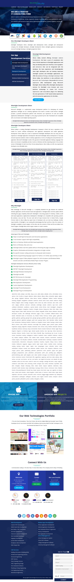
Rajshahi (40, 357)
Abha (19, 296)
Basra (47, 303)
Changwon (19, 311)
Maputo (18, 342)
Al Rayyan (25, 298)
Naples (31, 348)
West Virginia (40, 379)
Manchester (53, 340)
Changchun (59, 309)
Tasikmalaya (32, 370)
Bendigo (26, 305)
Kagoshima (14, 329)
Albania (39, 298)
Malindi (33, 340)
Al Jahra (21, 298)
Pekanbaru (31, 355)
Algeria (56, 298)
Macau (13, 338)
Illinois (13, 327)
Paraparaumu (20, 355)
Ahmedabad (55, 296)
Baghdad (21, 301)
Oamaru (42, 351)
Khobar (53, 331)
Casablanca (26, 309)
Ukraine (60, 372)
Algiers (60, 298)
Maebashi (40, 338)
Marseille (35, 342)
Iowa (40, 327)
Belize (22, 305)
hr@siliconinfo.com (36, 484)
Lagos (30, 333)
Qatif (25, 357)
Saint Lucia (49, 359)
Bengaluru (31, 305)
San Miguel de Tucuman (44, 362)
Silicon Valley (45, 580)
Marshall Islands (42, 342)
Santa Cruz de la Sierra (22, 364)
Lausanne (14, 335)
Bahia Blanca (33, 301)
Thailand (60, 370)
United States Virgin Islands (55, 375)
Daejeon (17, 314)
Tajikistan (50, 368)
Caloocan (27, 307)
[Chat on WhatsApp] (54, 518)
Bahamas (27, 301)
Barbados (30, 303)
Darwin (46, 314)
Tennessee (51, 370)
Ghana (53, 320)
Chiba (50, 311)
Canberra (49, 307)
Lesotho (24, 335)
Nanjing (13, 348)
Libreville (39, 335)
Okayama (50, 351)
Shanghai (17, 368)
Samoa (13, 362)
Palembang (27, 353)
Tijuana (38, 372)
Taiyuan (45, 368)
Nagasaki (25, 346)
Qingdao (29, 357)
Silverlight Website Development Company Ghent (23, 151)
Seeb (25, 366)
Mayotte (47, 344)
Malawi (16, 340)
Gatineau (18, 320)
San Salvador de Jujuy (56, 362)
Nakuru (45, 346)
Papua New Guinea (57, 353)
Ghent (60, 320)
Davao (50, 314)
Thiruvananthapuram (21, 372)
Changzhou (25, 311)
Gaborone (59, 318)
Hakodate (51, 322)
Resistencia (18, 359)
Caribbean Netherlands (17, 309)
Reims (60, 357)
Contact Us (16, 27)
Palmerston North (41, 353)
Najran (41, 346)
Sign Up (19, 203)
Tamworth (14, 370)
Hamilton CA (34, 325)
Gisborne (19, 322)
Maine (45, 338)
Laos (46, 333)
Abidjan (23, 296)
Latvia (54, 333)
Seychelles (56, 366)
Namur (54, 346)
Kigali (57, 331)
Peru (47, 355)
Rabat (35, 357)
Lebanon (19, 335)
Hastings (53, 325)
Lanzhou (42, 333)
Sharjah (22, 368)
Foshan (50, 318)
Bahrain (39, 301)
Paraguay (14, 355)
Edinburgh (27, 316)
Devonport (14, 316)
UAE (51, 372)
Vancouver (20, 377)
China (60, 311)
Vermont (39, 377)
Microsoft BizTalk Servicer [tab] (19, 77)
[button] (5, 24)
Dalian (24, 314)
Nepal (60, 348)
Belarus (13, 305)
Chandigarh (53, 309)
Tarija (27, 370)
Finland (37, 318)
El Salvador (47, 316)
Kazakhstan (14, 331)
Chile (54, 311)
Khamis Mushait (42, 331)
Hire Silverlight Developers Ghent (35, 123)
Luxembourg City (49, 335)
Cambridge (39, 307)
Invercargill (35, 327)
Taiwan (40, 368)
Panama (49, 353)
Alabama (31, 298)
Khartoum (48, 331)
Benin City (40, 305)
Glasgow (29, 322)
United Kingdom (30, 375)
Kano (39, 329)
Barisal (40, 303)
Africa (50, 296)
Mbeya (51, 344)
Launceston (59, 333)
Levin (32, 335)
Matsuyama (30, 344)
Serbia (46, 366)
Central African (42, 309)
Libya (43, 335)
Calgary (17, 307)
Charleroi (31, 311)
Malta (37, 340)
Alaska (35, 298)
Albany (43, 298)
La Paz (55, 335)
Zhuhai (41, 381)
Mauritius (42, 344)
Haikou (44, 322)
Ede (23, 316)
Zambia (32, 381)
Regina (56, 357)
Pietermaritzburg (16, 357)
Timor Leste (43, 372)
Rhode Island (29, 359)
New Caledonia (31, 351)
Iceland (57, 325)
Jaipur (48, 327)
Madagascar (30, 338)
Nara (36, 348)
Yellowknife (23, 381)
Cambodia (33, 307)
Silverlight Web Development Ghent (20, 123)
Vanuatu (25, 377)
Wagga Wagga (45, 377)
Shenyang (27, 368)
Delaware (55, 314)
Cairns (60, 305)
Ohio (46, 351)
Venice (34, 377)
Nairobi (34, 346)
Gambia (14, 320)
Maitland (50, 338)
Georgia (34, 320)
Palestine (33, 353)
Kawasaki (55, 329)
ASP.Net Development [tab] (18, 84)
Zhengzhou (37, 381)
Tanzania (23, 370)
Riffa (33, 359)
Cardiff (60, 307)
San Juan (18, 362)
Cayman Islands (34, 309)
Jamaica (52, 327)
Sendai (34, 366)
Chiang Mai (46, 311)
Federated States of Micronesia (24, 318)
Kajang (19, 329)
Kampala (29, 329)
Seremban (51, 366)
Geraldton (43, 320)
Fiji (33, 318)
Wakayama (59, 377)
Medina (14, 346)
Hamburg (23, 325)
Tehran (42, 370)
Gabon (54, 318)
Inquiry (61, 7)
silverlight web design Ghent (44, 125)
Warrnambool (15, 379)
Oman (60, 351)
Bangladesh (24, 303)
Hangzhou (40, 325)
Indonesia (30, 327)
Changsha (14, 311)
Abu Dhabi (27, 296)
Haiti (48, 322)
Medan (60, 344)
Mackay (24, 338)
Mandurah (59, 340)
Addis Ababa (41, 296)
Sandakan (14, 364)
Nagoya (29, 346)
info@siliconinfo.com (54, 484)
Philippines (59, 355)
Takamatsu (55, 368)
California (22, 307)
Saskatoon (14, 366)
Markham (29, 342)
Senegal (39, 366)
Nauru (46, 348)
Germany (49, 320)
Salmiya (57, 359)
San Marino (35, 362)
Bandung (14, 303)
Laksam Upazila (35, 333)
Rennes (13, 359)
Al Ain (17, 298)
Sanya (55, 364)
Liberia (35, 335)
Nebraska (51, 348)
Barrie (44, 303)
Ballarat (50, 301)
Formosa (46, 318)
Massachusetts (15, 344)
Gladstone (24, 322)
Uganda (54, 372)
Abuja (32, 296)
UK (57, 372)
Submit (63, 580)
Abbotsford (14, 296)
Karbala (50, 329)
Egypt (38, 316)
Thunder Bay (30, 372)
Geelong (23, 320)
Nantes (23, 348)
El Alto (42, 316)
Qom (32, 357)
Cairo (13, 307)
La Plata (60, 335)
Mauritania (36, 344)
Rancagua (44, 357)
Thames (14, 372)
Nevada (25, 351)
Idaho (60, 325)
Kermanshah (34, 331)
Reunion (23, 359)
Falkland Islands (55, 316)
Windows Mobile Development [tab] (20, 80)
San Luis (29, 362)
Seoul (43, 366)
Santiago (41, 364)
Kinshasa (25, 333)
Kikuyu (60, 331)
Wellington (28, 379)
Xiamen (60, 379)
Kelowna (20, 331)
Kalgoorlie (24, 329)
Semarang (29, 366)
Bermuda (49, 305)
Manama (47, 340)
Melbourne (19, 346)
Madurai (35, 338)
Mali (30, 340)
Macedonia (18, 338)
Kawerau (60, 329)
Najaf (38, 346)
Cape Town (55, 307)
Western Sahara (48, 379)
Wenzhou (34, 379)
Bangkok (19, 303)
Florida (41, 318)
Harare (44, 325)
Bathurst (56, 303)
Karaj (46, 329)
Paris (26, 355)
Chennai (41, 311)
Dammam (29, 314)
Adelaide (46, 296)
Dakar (21, 314)
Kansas (42, 329)
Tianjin (34, 372)
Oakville (38, 351)
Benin (36, 305)
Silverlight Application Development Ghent (32, 153)
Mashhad (59, 342)
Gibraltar (14, 322)
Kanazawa (34, 329)
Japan (56, 327)
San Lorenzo (24, 362)
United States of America (41, 375)
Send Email (54, 486)
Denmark (60, 314)
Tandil (18, 370)
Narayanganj (41, 348)
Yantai (13, 381)
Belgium (18, 305)
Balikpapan (45, 301)
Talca (61, 368)
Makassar (55, 338)
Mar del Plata (23, 342)
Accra (35, 296)
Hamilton (28, 325)
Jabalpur (44, 327)
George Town (29, 320)
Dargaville (42, 314)
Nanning (18, 348)
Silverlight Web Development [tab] (20, 65)
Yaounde (17, 381)
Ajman (13, 298)
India (21, 327)
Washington (22, 379)
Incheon (17, 327)
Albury (46, 298)
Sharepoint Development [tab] (19, 74)
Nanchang (59, 346)
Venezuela (30, 377)
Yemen (28, 381)
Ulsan (13, 375)
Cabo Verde (55, 305)
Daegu (13, 314)
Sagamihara (38, 359)
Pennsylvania (38, 355)
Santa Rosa (36, 364)
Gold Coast (34, 322)
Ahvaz (60, 296)
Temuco (46, 370)
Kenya (29, 331)
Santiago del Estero (49, 364)
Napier (27, 348)
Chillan (57, 311)
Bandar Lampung (58, 301)
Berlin (45, 305)
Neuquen (20, 351)
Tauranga (37, 370)
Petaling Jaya (52, 355)
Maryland (54, 342)
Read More (38, 102)
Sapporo (60, 364)
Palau (22, 353)
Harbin (48, 325)
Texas (56, 370)
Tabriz (32, 368)
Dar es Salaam (35, 314)
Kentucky (25, 331)
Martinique (49, 342)
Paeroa (18, 353)
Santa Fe (31, 364)
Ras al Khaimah (51, 357)
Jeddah (60, 327)
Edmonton (33, 316)
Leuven (28, 335)
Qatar (22, 357)
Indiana (25, 327)
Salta (61, 359)
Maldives (26, 340)
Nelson (56, 348)
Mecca (56, 344)
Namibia (50, 346)
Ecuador (20, 316)
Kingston (14, 333)
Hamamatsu (18, 325)
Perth (43, 355)
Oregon (13, 353)
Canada (44, 307)
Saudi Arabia (21, 366)
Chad (48, 309)
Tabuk (36, 368)
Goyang (40, 322)
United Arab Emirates (20, 375)
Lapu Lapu (50, 333)
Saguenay (43, 359)
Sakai (53, 359)
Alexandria (51, 298)
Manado (42, 340)
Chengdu (36, 311)
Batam (51, 303)
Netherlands (15, 351)
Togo (48, 372)
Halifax (56, 322)
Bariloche (36, 303)
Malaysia (21, 340)
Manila (13, 342)
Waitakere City (52, 377)
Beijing (60, 303)
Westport (55, 379)
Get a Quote (18, 407)
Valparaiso (14, 377)
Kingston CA (20, 333)
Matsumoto (23, 344)
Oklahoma (55, 351)
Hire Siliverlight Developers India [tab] (19, 69)
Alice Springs (15, 301)
